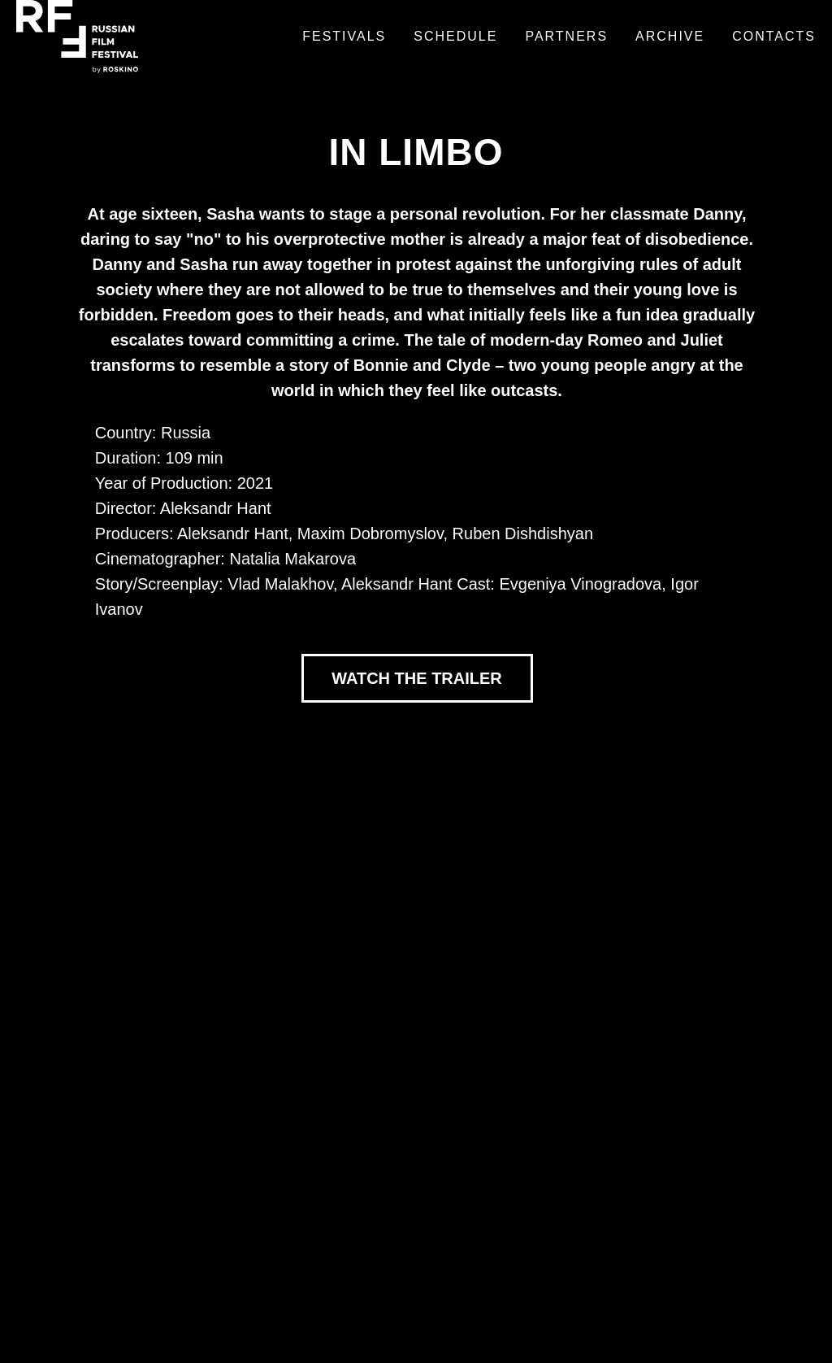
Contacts (774, 36)
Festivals (344, 36)
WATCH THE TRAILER (417, 678)
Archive (669, 36)
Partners (566, 36)
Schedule (455, 36)
